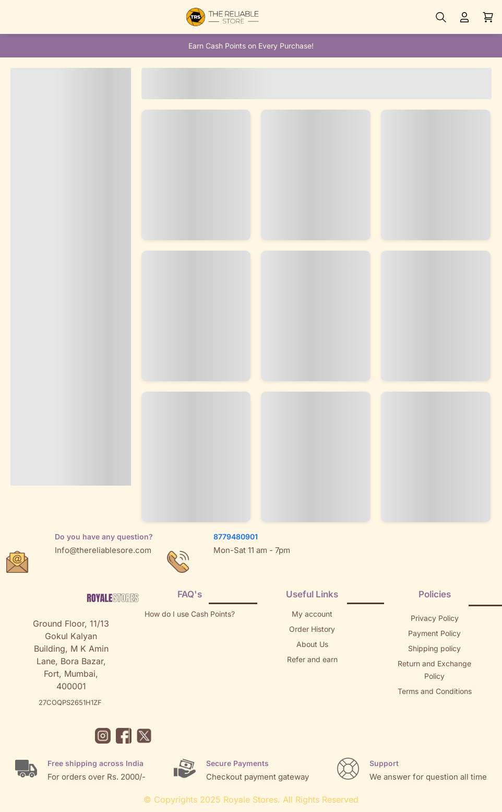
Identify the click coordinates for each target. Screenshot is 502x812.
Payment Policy (434, 633)
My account (312, 613)
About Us (312, 644)
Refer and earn (312, 659)
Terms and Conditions (435, 691)
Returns (312, 674)
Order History (312, 629)
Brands (435, 721)
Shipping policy (434, 648)
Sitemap (435, 706)
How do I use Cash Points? (190, 613)
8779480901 (235, 536)
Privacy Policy (435, 618)
